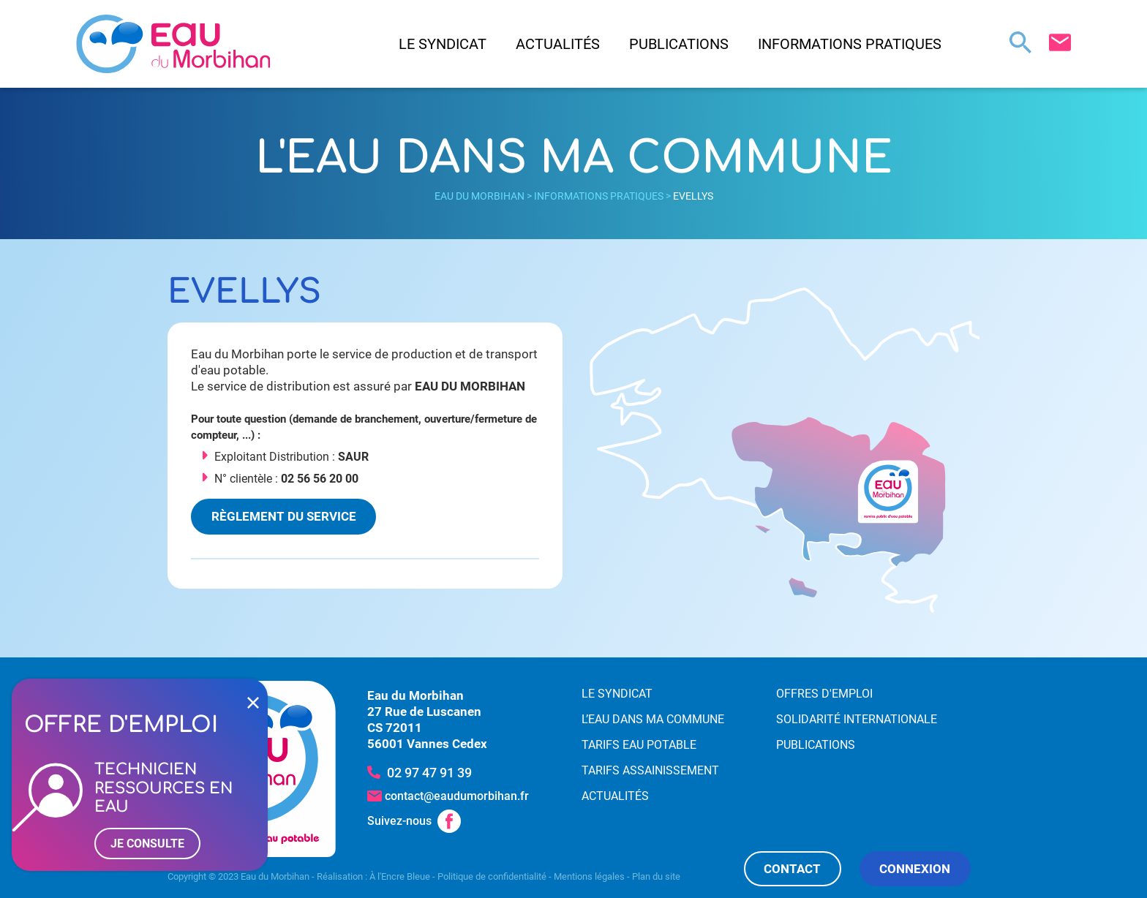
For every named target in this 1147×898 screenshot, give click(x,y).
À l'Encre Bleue (399, 876)
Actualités (558, 44)
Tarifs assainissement (650, 770)
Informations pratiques (849, 44)
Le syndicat (442, 44)
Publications (679, 44)
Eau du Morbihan (479, 196)
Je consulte (147, 843)
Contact (792, 868)
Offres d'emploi (824, 694)
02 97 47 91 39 (429, 772)
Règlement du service (283, 516)
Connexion (914, 868)
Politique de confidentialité (491, 876)
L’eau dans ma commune (653, 719)
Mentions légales (589, 876)
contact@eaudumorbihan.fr (457, 796)
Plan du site (656, 876)
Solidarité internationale (856, 719)
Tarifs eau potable (639, 745)
